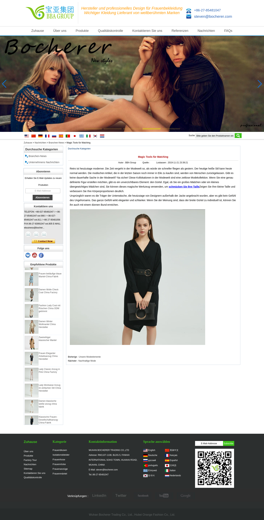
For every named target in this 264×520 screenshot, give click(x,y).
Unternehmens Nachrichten (44, 162)
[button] (93, 129)
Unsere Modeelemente (90, 357)
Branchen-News (56, 142)
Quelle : (146, 162)
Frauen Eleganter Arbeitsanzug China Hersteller (48, 357)
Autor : (121, 162)
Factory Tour (30, 460)
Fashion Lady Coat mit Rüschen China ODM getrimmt (49, 309)
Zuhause (37, 31)
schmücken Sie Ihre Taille (184, 186)
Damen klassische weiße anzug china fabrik (48, 404)
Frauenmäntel (60, 473)
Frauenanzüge (60, 469)
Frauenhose (59, 459)
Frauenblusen (60, 450)
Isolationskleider (61, 454)
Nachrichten (206, 31)
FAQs (228, 31)
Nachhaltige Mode (87, 361)
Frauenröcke (59, 464)
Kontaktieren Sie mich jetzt (43, 241)
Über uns (59, 31)
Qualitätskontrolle (110, 31)
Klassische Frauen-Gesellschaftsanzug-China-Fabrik (48, 420)
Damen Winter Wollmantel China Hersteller (47, 325)
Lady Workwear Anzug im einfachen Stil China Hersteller (50, 389)
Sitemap (28, 468)
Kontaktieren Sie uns (147, 31)
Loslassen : (162, 162)
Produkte (82, 31)
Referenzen (180, 31)
